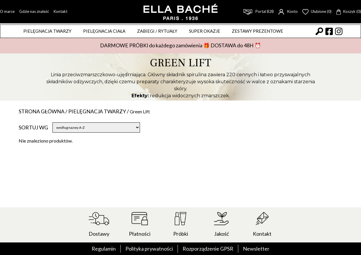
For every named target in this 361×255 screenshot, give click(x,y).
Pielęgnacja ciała (104, 31)
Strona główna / (43, 111)
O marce (7, 11)
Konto (288, 11)
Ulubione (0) (317, 11)
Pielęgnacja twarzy (47, 31)
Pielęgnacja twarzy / (99, 111)
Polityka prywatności (149, 248)
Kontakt (60, 11)
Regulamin (104, 248)
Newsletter (256, 248)
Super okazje (204, 31)
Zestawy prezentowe (257, 31)
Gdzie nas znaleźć (34, 11)
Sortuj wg (33, 127)
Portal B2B (258, 11)
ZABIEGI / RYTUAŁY (157, 31)
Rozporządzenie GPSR (208, 248)
